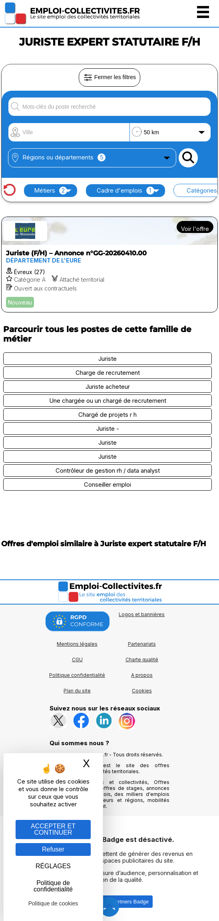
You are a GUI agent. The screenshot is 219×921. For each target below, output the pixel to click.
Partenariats (142, 644)
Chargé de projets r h (107, 414)
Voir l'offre (195, 228)
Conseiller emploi (107, 484)
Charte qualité (141, 659)
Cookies (142, 691)
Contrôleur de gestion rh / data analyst (108, 470)
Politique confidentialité (77, 675)
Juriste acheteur (108, 386)
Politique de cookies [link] (53, 903)
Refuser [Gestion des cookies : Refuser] (53, 849)
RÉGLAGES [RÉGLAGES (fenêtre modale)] (53, 866)
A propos (142, 675)
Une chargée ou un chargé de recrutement (107, 400)
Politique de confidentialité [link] (53, 886)
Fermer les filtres (109, 77)
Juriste (107, 358)
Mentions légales (77, 644)
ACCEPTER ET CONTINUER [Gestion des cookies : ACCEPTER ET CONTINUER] (53, 829)
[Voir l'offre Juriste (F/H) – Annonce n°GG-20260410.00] (109, 264)
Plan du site (77, 691)
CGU (77, 659)
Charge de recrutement (108, 372)
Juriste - (107, 428)
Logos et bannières (142, 614)
